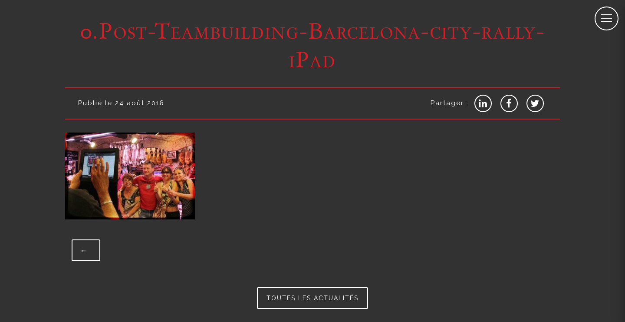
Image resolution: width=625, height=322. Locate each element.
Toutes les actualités (312, 298)
